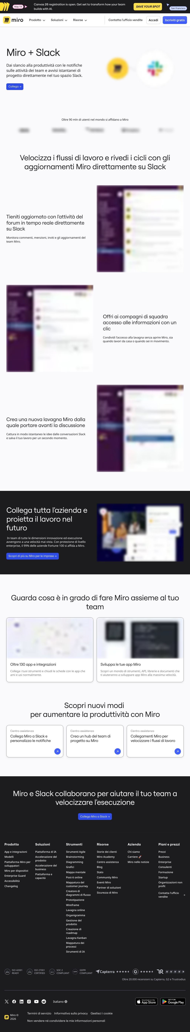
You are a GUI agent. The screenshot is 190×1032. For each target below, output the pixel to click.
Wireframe (72, 905)
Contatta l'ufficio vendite (126, 20)
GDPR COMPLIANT (86, 972)
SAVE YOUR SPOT (148, 7)
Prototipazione (75, 900)
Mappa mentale (76, 872)
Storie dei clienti (107, 852)
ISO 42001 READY (17, 972)
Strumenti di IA (75, 952)
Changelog (11, 886)
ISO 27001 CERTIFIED (39, 972)
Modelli (9, 857)
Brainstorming (75, 857)
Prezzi (162, 852)
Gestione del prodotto (74, 922)
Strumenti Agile (75, 852)
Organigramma (75, 915)
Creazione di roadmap (73, 931)
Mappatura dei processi (75, 944)
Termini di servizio (39, 1013)
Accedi (153, 20)
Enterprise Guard (15, 876)
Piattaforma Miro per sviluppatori (17, 864)
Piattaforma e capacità (43, 876)
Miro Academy (106, 857)
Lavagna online (75, 910)
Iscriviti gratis (175, 20)
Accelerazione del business (46, 867)
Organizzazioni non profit (170, 884)
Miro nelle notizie (138, 862)
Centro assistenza (108, 862)
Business (163, 857)
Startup (163, 877)
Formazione (165, 872)
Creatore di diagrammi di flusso (78, 893)
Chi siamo (134, 852)
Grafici (70, 867)
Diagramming (74, 862)
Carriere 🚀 (135, 857)
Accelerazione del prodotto (46, 858)
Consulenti (165, 867)
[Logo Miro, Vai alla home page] (13, 20)
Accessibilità (12, 881)
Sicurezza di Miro (107, 892)
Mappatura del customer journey (77, 884)
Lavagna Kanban (76, 938)
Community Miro (107, 877)
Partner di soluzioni (109, 887)
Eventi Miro (104, 882)
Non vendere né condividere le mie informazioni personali (66, 1021)
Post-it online (74, 877)
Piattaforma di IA (45, 852)
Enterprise (164, 862)
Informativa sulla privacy (71, 1013)
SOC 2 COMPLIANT (63, 972)
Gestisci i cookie (102, 1013)
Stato (100, 872)
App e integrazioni (15, 852)
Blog (99, 867)
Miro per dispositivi (16, 871)
